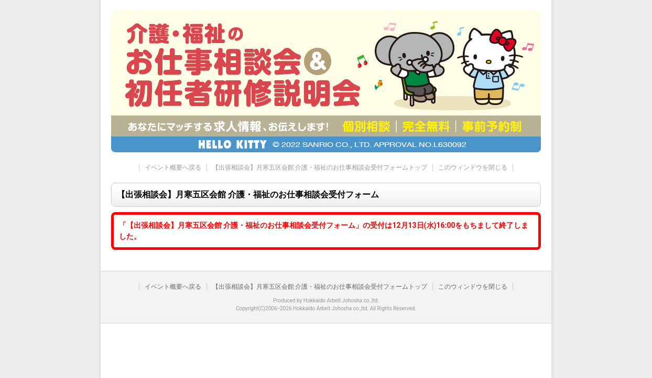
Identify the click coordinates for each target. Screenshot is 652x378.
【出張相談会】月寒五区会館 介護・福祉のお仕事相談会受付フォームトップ (320, 167)
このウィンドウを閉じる (472, 167)
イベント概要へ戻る (173, 167)
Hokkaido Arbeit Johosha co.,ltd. (341, 300)
